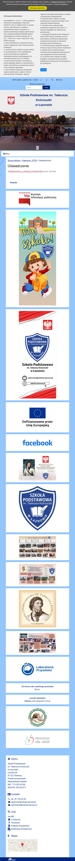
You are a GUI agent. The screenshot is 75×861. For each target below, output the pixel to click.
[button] (3, 131)
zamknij (43, 69)
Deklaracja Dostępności (20, 829)
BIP (11, 816)
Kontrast (59, 80)
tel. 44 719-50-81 (17, 799)
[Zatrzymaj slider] (37, 148)
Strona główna (17, 80)
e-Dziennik (14, 819)
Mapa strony (27, 80)
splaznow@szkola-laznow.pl (22, 802)
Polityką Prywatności (58, 2)
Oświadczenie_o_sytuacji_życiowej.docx (25, 171)
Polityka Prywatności (18, 826)
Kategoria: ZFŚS (29, 160)
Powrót (13, 183)
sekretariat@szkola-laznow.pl (22, 805)
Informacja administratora (37, 84)
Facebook (14, 822)
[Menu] (37, 153)
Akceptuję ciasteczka (37, 8)
